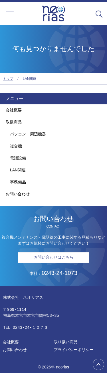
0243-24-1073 (59, 273)
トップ (8, 79)
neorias (62, 367)
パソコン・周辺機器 (28, 134)
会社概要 (14, 110)
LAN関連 (18, 170)
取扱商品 (14, 122)
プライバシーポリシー (74, 349)
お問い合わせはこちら (54, 257)
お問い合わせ (18, 194)
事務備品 (18, 182)
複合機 (16, 146)
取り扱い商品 (66, 342)
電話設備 (18, 158)
